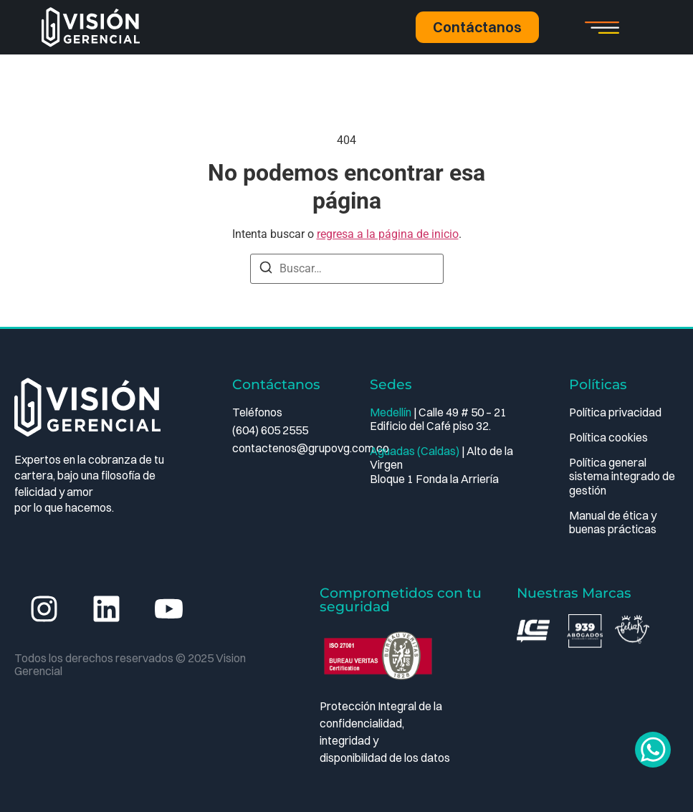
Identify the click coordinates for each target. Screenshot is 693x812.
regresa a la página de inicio (388, 234)
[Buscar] (266, 269)
